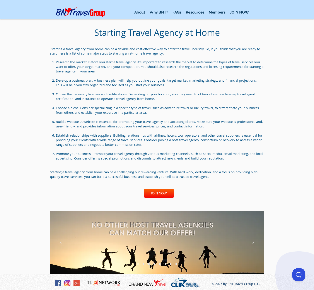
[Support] (154, 264)
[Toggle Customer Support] (298, 274)
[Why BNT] (165, 264)
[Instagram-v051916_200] (67, 283)
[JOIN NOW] (159, 193)
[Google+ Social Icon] (76, 283)
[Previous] (60, 242)
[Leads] (143, 264)
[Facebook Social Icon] (58, 283)
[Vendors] (176, 264)
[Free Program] (138, 264)
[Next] (253, 242)
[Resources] (149, 264)
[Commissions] (159, 264)
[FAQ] (170, 264)
